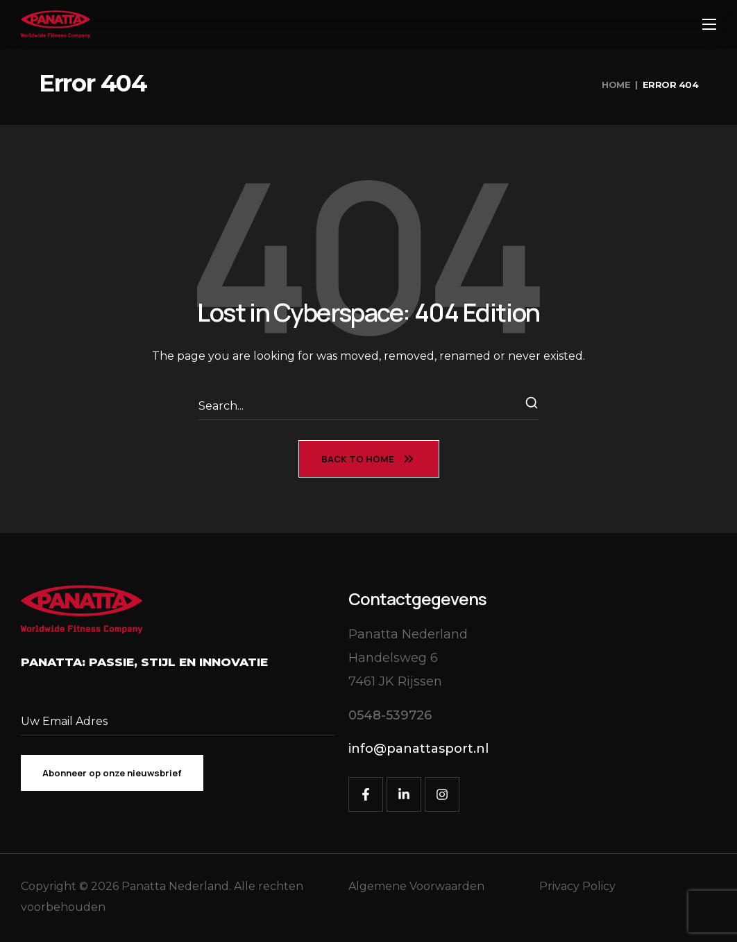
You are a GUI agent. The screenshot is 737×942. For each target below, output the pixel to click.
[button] (390, 716)
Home (616, 84)
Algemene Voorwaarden (416, 886)
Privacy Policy (577, 886)
